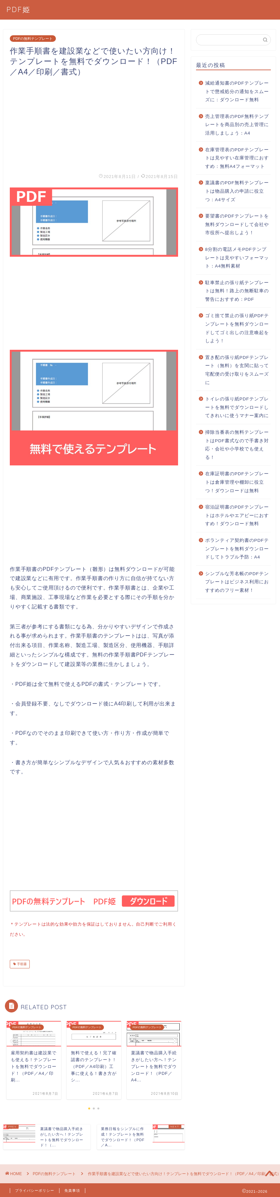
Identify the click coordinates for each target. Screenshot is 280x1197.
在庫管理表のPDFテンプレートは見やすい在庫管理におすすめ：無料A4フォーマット (237, 158)
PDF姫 (19, 9)
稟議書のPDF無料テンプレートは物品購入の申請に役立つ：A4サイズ (237, 191)
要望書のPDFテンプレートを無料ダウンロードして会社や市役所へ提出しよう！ (237, 224)
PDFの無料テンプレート (33, 38)
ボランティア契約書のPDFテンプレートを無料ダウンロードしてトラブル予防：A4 (237, 548)
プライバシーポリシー (34, 1189)
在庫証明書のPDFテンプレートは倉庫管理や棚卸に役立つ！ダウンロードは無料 (237, 482)
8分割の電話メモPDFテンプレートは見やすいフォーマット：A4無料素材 (237, 257)
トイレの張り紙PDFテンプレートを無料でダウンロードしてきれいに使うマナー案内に (237, 407)
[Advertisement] (94, 123)
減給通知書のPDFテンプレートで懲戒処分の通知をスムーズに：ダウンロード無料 (237, 91)
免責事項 (72, 1189)
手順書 (21, 962)
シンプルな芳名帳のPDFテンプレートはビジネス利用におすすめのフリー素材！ (237, 582)
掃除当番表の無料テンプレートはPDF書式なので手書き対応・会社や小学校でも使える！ (237, 445)
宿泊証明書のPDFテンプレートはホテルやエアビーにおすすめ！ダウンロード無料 (237, 515)
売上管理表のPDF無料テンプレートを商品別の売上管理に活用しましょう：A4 (237, 125)
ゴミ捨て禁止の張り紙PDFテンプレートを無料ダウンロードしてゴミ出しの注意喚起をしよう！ (237, 328)
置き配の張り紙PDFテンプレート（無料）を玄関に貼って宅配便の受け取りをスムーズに (237, 370)
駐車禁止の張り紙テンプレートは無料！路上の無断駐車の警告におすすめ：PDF (237, 291)
